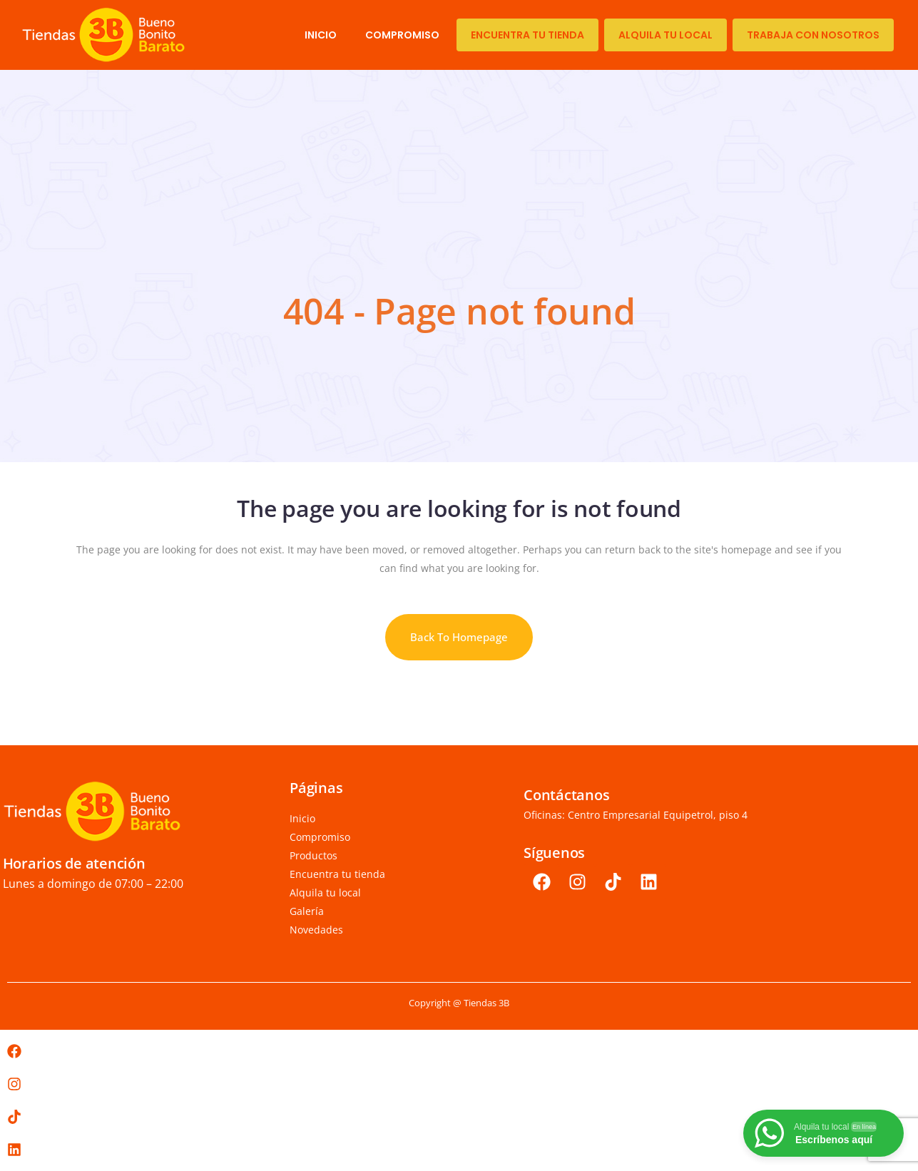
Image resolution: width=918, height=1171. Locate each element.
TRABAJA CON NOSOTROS (813, 35)
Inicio (321, 35)
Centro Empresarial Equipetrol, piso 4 (658, 815)
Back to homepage (459, 637)
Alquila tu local (665, 35)
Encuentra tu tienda (527, 35)
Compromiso (402, 35)
